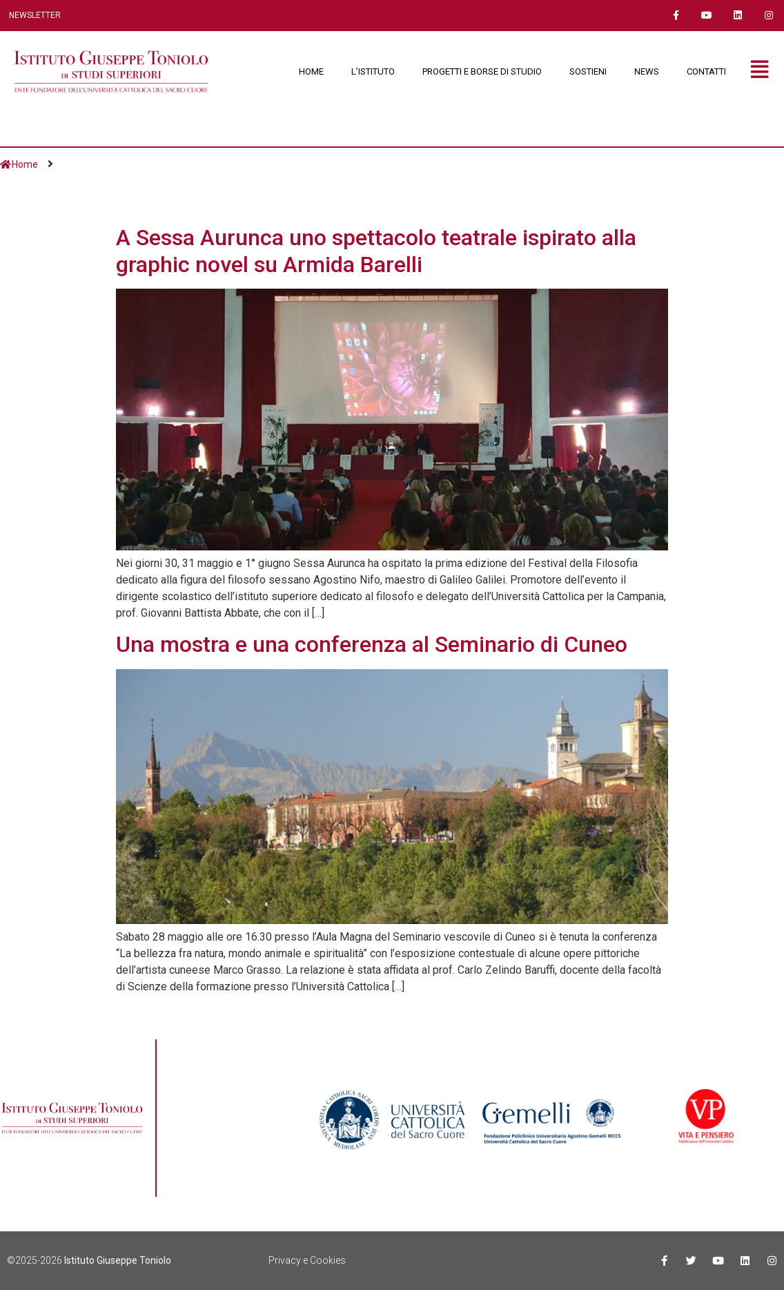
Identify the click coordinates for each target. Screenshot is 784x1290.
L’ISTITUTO (373, 71)
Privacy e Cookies (307, 1260)
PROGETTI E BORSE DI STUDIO (482, 71)
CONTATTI (706, 71)
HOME (311, 71)
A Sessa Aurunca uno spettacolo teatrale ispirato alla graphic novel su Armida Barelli (376, 250)
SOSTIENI (588, 71)
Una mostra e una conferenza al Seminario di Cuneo (371, 644)
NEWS (646, 71)
